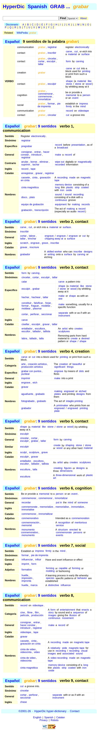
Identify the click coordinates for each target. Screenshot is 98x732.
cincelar (52, 58)
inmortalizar (44, 99)
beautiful (77, 364)
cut (76, 51)
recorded (60, 164)
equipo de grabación (32, 204)
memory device (63, 184)
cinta (35, 177)
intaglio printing (74, 401)
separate (63, 313)
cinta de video (28, 649)
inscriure (34, 247)
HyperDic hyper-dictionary (50, 711)
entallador (27, 328)
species (50, 578)
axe (60, 298)
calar (24, 281)
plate (57, 411)
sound (58, 194)
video (37, 652)
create (74, 338)
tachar (35, 164)
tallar (41, 64)
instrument (64, 315)
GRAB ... (60, 6)
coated (85, 187)
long (57, 187)
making (76, 204)
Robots (55, 720)
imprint (25, 564)
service (60, 525)
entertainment (67, 609)
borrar (34, 161)
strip (77, 187)
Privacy (44, 720)
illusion (73, 615)
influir (38, 559)
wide (64, 648)
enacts (85, 609)
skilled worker (54, 251)
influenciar (27, 559)
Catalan (60, 717)
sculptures (64, 331)
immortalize (77, 506)
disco (24, 197)
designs (88, 251)
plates (57, 394)
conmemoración (30, 522)
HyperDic (14, 6)
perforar (34, 314)
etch (35, 382)
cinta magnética (30, 187)
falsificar (38, 303)
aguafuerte (27, 394)
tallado (33, 338)
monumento (28, 535)
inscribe (54, 243)
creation (63, 364)
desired (85, 338)
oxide (69, 190)
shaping (69, 445)
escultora (40, 328)
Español (12, 41)
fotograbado (27, 401)
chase (23, 702)
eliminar (44, 161)
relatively (55, 648)
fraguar (35, 305)
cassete (25, 177)
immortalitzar (45, 514)
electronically (82, 47)
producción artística (32, 367)
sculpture (34, 452)
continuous (61, 200)
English (37, 717)
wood (89, 84)
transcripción (42, 210)
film (37, 612)
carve (69, 51)
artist (65, 328)
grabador (25, 254)
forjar (48, 303)
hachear (35, 297)
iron (62, 190)
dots (81, 371)
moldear (26, 308)
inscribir (52, 53)
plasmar (37, 308)
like (89, 81)
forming (50, 568)
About (83, 18)
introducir (36, 154)
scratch (24, 243)
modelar (45, 305)
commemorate (29, 506)
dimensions (66, 471)
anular (24, 161)
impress (83, 103)
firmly (69, 106)
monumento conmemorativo (29, 531)
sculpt (23, 452)
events (59, 535)
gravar (39, 173)
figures (67, 468)
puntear (25, 374)
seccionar (46, 314)
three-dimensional (66, 475)
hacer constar (27, 625)
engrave (49, 236)
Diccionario (12, 24)
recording (62, 177)
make (58, 154)
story (51, 612)
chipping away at (54, 238)
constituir (26, 303)
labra (24, 338)
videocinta (25, 652)
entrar (37, 152)
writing (51, 254)
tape (33, 169)
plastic (69, 187)
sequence (78, 612)
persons (77, 532)
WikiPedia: (26, 32)
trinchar (32, 238)
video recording (59, 658)
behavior (82, 578)
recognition (64, 522)
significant (59, 367)
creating (58, 468)
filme (30, 612)
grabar (36, 288)
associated (68, 653)
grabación (26, 210)
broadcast (62, 147)
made (72, 177)
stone (69, 84)
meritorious (81, 522)
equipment (61, 204)
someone (83, 502)
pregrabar (26, 146)
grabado (40, 394)
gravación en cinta (30, 643)
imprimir (25, 378)
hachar (25, 297)
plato (32, 197)
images (52, 615)
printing (86, 71)
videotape (83, 110)
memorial (71, 95)
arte (23, 364)
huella (25, 575)
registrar (52, 47)
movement (68, 618)
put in (59, 502)
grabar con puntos (31, 371)
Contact (74, 711)
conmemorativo (30, 518)
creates (78, 328)
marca (34, 585)
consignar (26, 152)
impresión (27, 578)
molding (50, 571)
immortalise (28, 509)
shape (69, 81)
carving (80, 61)
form (68, 61)
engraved (69, 391)
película (24, 615)
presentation (78, 144)
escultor (26, 331)
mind (83, 106)
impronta (26, 581)
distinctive (53, 585)
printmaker (62, 405)
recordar (26, 502)
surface (85, 54)
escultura (25, 469)
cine (22, 612)
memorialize (46, 506)
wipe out (59, 161)
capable (63, 568)
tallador (37, 331)
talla (41, 338)
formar (51, 103)
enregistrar (27, 173)
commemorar (45, 93)
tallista (46, 331)
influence (66, 585)
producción (37, 615)
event (75, 98)
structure (63, 529)
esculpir (51, 61)
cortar (41, 61)
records (86, 204)
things (70, 367)
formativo (27, 569)
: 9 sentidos (40, 126)
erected (73, 529)
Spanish (37, 6)
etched (82, 391)
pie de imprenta (49, 105)
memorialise (62, 506)
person (86, 95)
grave (45, 243)
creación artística (37, 364)
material (72, 54)
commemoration (80, 518)
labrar (32, 236)
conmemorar (45, 96)
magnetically (85, 161)
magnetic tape (81, 642)
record (69, 110)
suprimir (25, 164)
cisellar (25, 324)
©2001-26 (25, 711)
